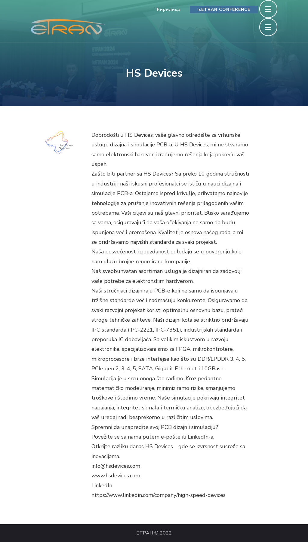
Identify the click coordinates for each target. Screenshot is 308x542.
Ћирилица (168, 9)
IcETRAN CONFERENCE (223, 9)
